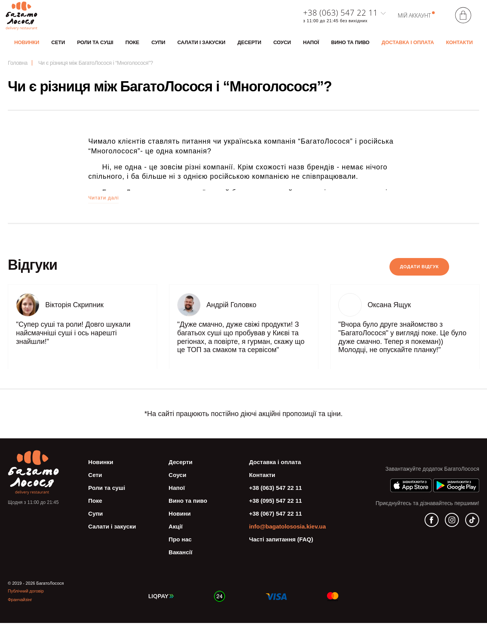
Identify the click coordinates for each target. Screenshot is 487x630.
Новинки (26, 46)
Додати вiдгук (401, 274)
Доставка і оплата (408, 46)
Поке (132, 46)
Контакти (459, 46)
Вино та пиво (350, 46)
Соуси (282, 46)
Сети (58, 46)
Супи (158, 46)
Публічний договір (26, 598)
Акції (176, 533)
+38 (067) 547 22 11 (275, 520)
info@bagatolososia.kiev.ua (287, 533)
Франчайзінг (20, 606)
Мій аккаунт (414, 19)
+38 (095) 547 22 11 (275, 507)
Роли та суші (95, 46)
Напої (311, 46)
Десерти (249, 46)
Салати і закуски (201, 46)
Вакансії (180, 559)
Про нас (180, 546)
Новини (180, 520)
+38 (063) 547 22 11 (340, 16)
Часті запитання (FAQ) (281, 546)
